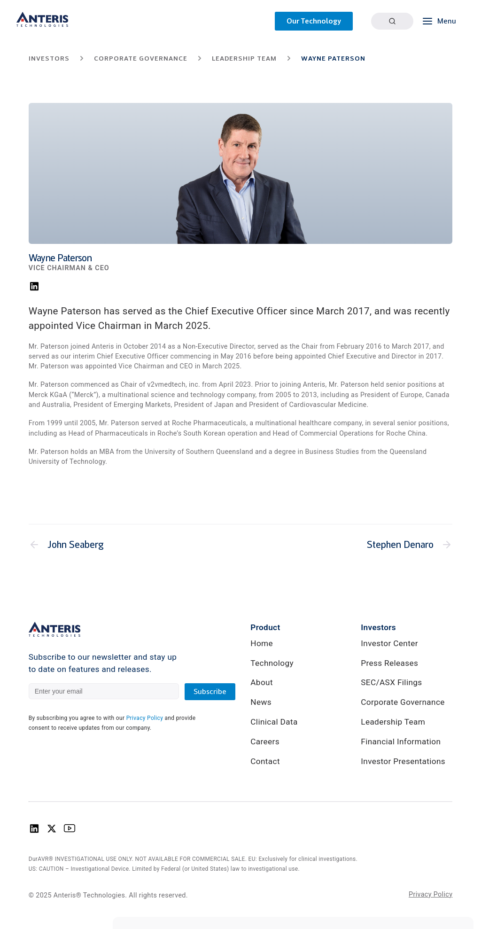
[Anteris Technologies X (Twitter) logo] (51, 831)
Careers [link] (264, 741)
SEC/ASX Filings (391, 682)
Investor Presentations (403, 761)
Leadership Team (393, 721)
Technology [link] (272, 663)
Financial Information (401, 741)
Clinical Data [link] (273, 721)
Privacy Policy (144, 718)
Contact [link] (265, 761)
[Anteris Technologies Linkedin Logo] (34, 831)
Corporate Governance (402, 702)
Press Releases (389, 663)
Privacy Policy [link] (430, 894)
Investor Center (389, 643)
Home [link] (261, 643)
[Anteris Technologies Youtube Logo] (69, 831)
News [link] (261, 702)
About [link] (261, 682)
